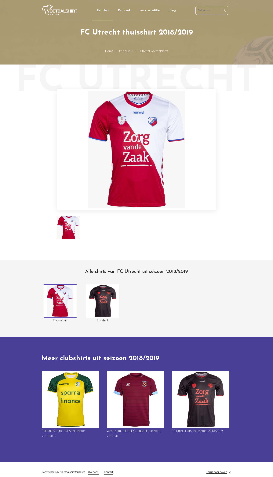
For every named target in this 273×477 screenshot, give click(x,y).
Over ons (93, 472)
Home (109, 51)
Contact (108, 472)
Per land (124, 10)
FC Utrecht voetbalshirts (152, 51)
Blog (172, 10)
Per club (102, 10)
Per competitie (149, 10)
